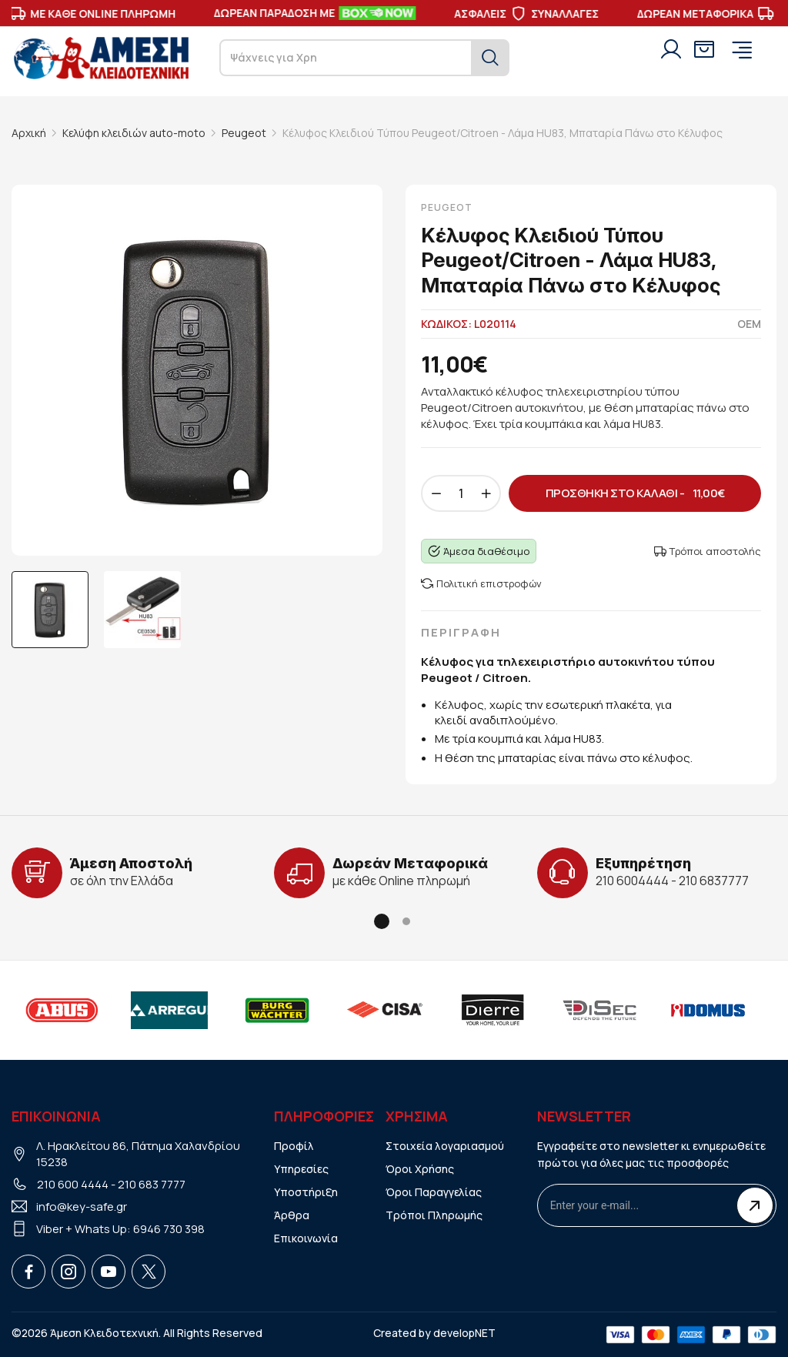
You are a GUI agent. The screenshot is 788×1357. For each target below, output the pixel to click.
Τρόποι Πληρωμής (434, 1215)
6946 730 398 (169, 1229)
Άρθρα (291, 1215)
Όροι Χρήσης (420, 1168)
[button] (381, 921)
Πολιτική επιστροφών (481, 583)
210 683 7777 (151, 1184)
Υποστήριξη (306, 1192)
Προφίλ (294, 1145)
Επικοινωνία (306, 1238)
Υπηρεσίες (301, 1168)
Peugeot (244, 133)
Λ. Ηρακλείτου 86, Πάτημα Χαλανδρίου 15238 (138, 1154)
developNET (464, 1332)
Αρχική (29, 133)
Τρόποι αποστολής (707, 551)
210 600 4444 (73, 1184)
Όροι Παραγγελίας (434, 1192)
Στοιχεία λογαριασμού (445, 1145)
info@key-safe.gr (81, 1206)
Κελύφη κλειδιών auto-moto (133, 133)
